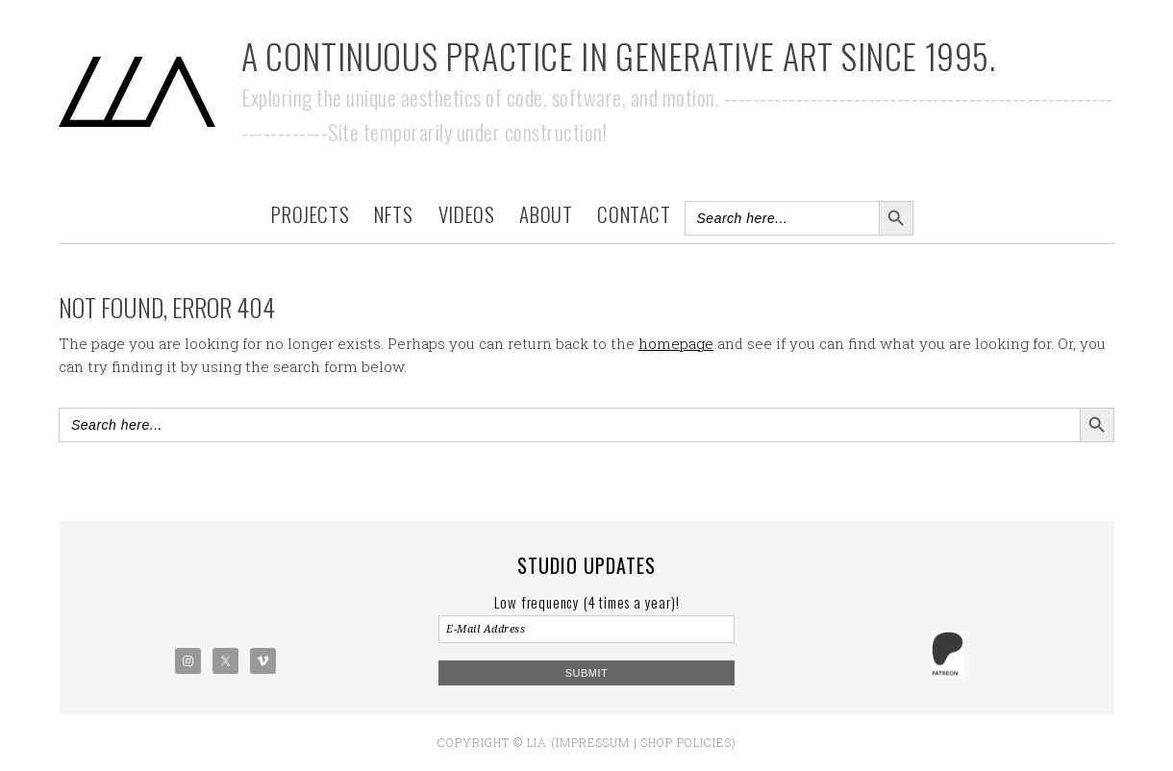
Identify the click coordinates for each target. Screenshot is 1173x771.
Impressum (593, 742)
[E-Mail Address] (586, 629)
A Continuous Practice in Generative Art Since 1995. (618, 55)
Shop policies (686, 742)
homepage (675, 343)
